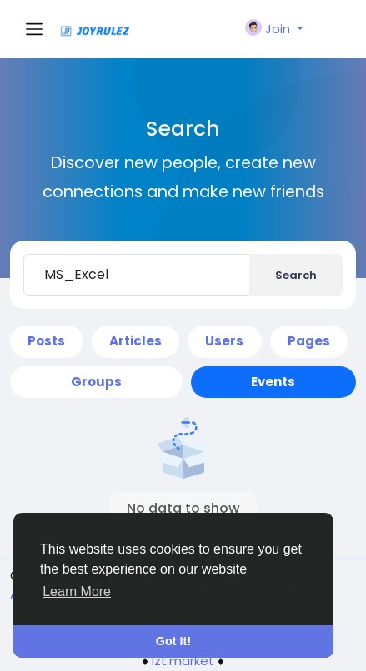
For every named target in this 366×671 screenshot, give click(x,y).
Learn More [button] (77, 591)
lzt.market (183, 660)
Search (296, 275)
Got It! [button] (173, 641)
